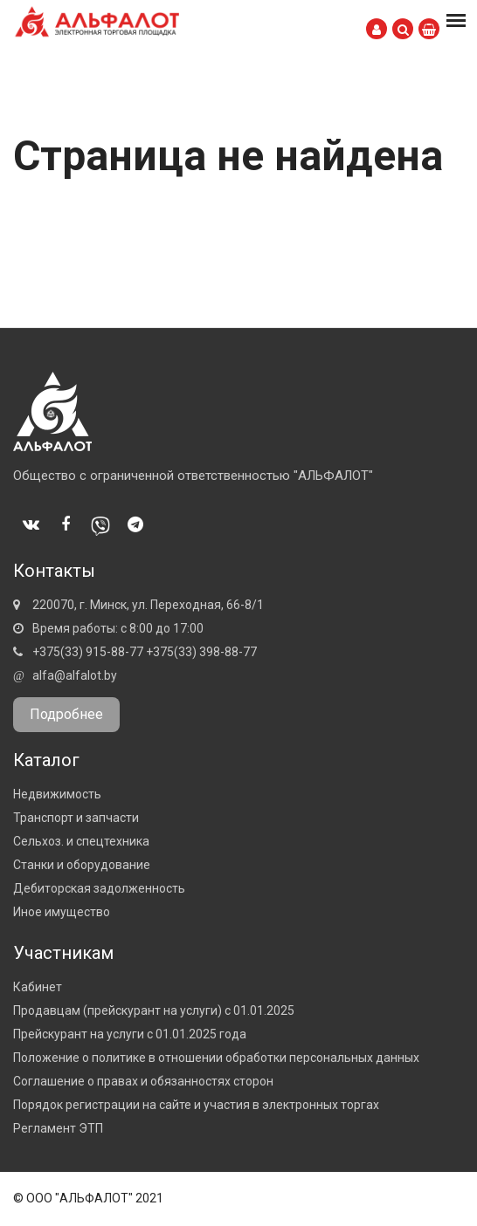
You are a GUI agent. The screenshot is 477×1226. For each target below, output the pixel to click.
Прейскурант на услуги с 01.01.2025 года (129, 1034)
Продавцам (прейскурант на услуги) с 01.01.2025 (153, 1010)
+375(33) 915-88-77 (87, 652)
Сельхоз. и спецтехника (81, 841)
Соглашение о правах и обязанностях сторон (143, 1081)
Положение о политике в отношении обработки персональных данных (216, 1058)
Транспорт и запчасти (76, 818)
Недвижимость (57, 794)
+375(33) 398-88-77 (201, 652)
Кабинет (37, 987)
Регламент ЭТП (58, 1128)
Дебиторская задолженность (99, 888)
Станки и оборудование (81, 865)
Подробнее (66, 714)
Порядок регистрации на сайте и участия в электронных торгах (196, 1105)
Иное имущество (61, 912)
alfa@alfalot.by (74, 675)
